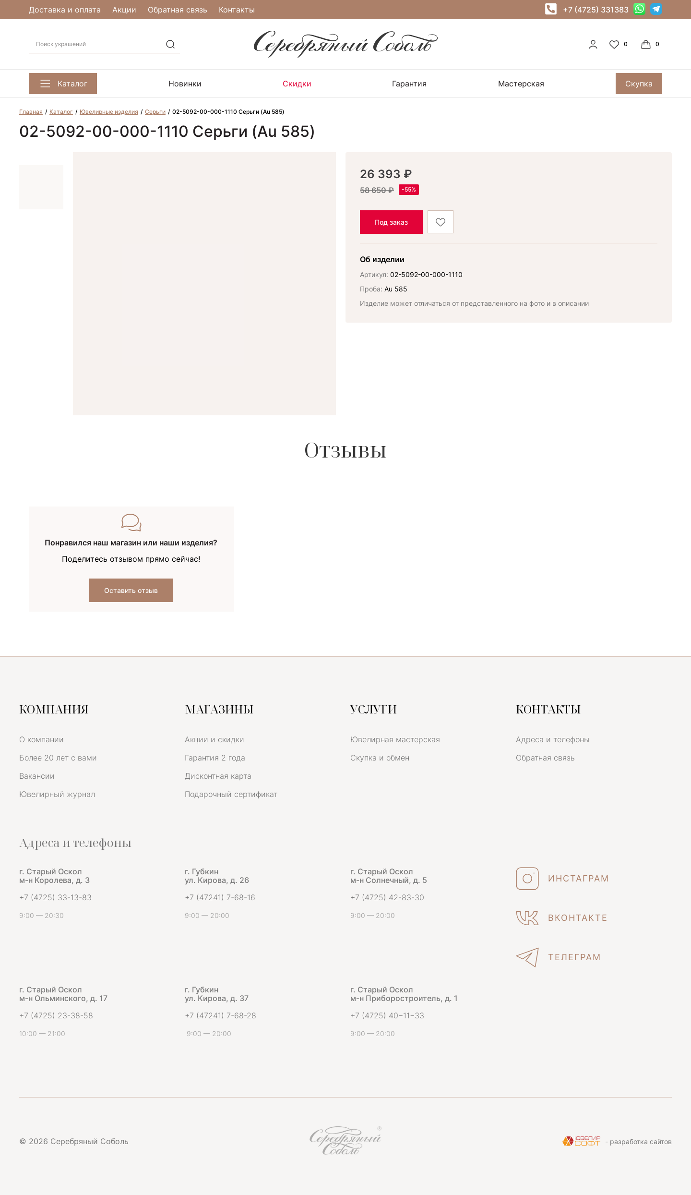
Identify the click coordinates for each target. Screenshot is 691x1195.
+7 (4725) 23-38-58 (56, 1015)
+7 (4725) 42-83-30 (387, 897)
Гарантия (409, 83)
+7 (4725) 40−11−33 (387, 1015)
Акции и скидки (214, 739)
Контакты (237, 9)
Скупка (639, 83)
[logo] (346, 55)
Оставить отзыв (131, 590)
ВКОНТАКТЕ (562, 917)
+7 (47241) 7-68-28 (220, 1015)
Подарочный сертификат (231, 794)
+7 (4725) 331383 (596, 9)
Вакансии (37, 776)
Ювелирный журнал (57, 794)
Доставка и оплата (65, 9)
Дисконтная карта (218, 776)
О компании (41, 739)
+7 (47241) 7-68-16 (220, 897)
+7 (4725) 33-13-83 (55, 897)
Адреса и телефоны (553, 739)
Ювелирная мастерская (395, 739)
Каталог (62, 83)
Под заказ (391, 222)
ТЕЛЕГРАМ (558, 957)
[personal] (593, 44)
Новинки (185, 83)
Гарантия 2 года (215, 757)
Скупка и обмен (379, 757)
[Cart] (651, 44)
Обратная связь (177, 9)
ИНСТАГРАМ (562, 878)
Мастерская (521, 83)
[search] (170, 44)
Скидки (297, 83)
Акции (124, 9)
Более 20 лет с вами (58, 757)
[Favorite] (619, 44)
